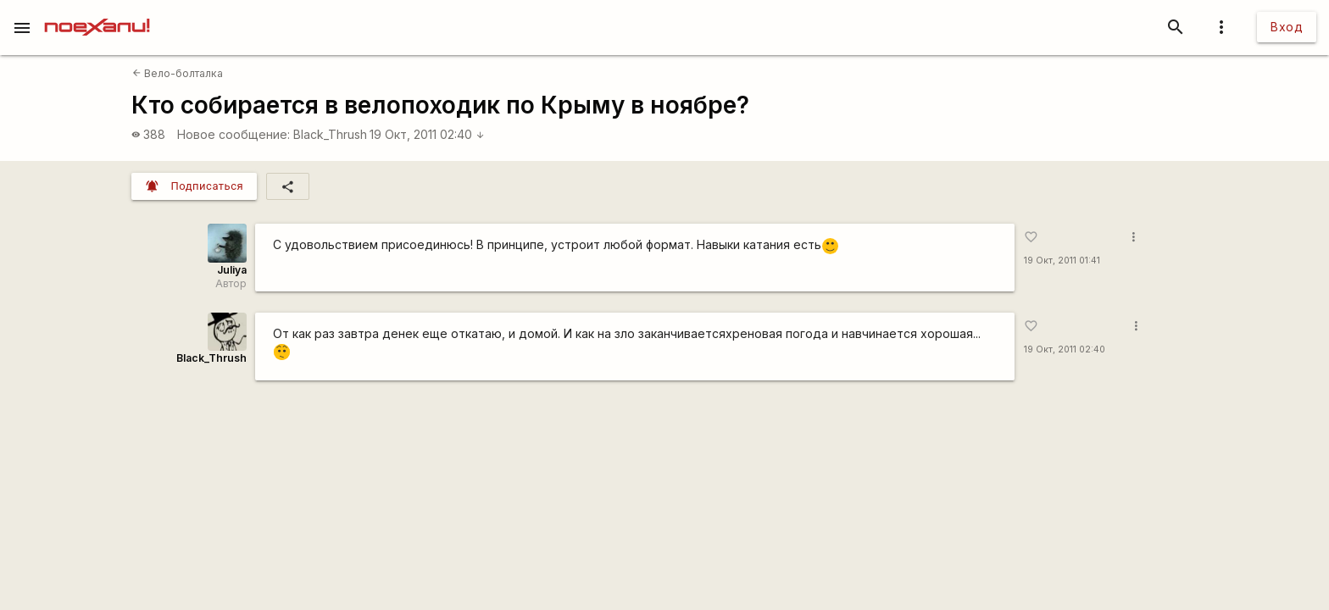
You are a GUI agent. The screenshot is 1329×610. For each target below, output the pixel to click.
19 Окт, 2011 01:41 (1062, 260)
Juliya (232, 269)
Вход (1287, 26)
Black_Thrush (330, 134)
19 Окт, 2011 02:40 (427, 134)
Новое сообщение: (233, 134)
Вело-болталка (177, 73)
